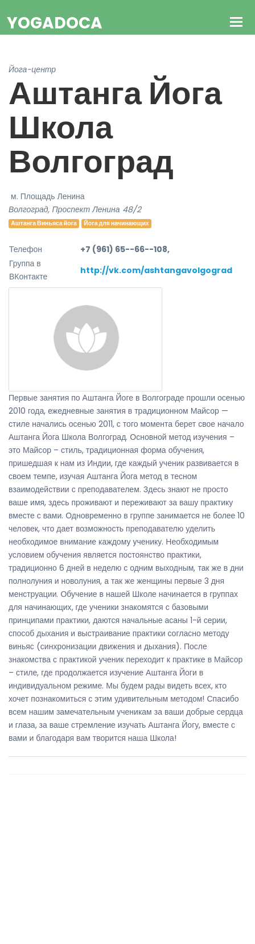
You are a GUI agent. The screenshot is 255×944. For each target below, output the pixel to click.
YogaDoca (54, 23)
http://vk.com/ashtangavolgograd (156, 270)
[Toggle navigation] (236, 23)
